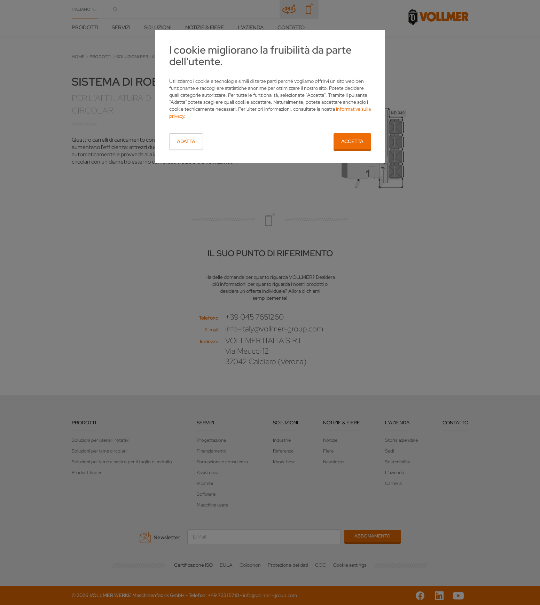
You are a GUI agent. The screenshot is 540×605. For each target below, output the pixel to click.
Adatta (186, 141)
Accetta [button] (352, 141)
